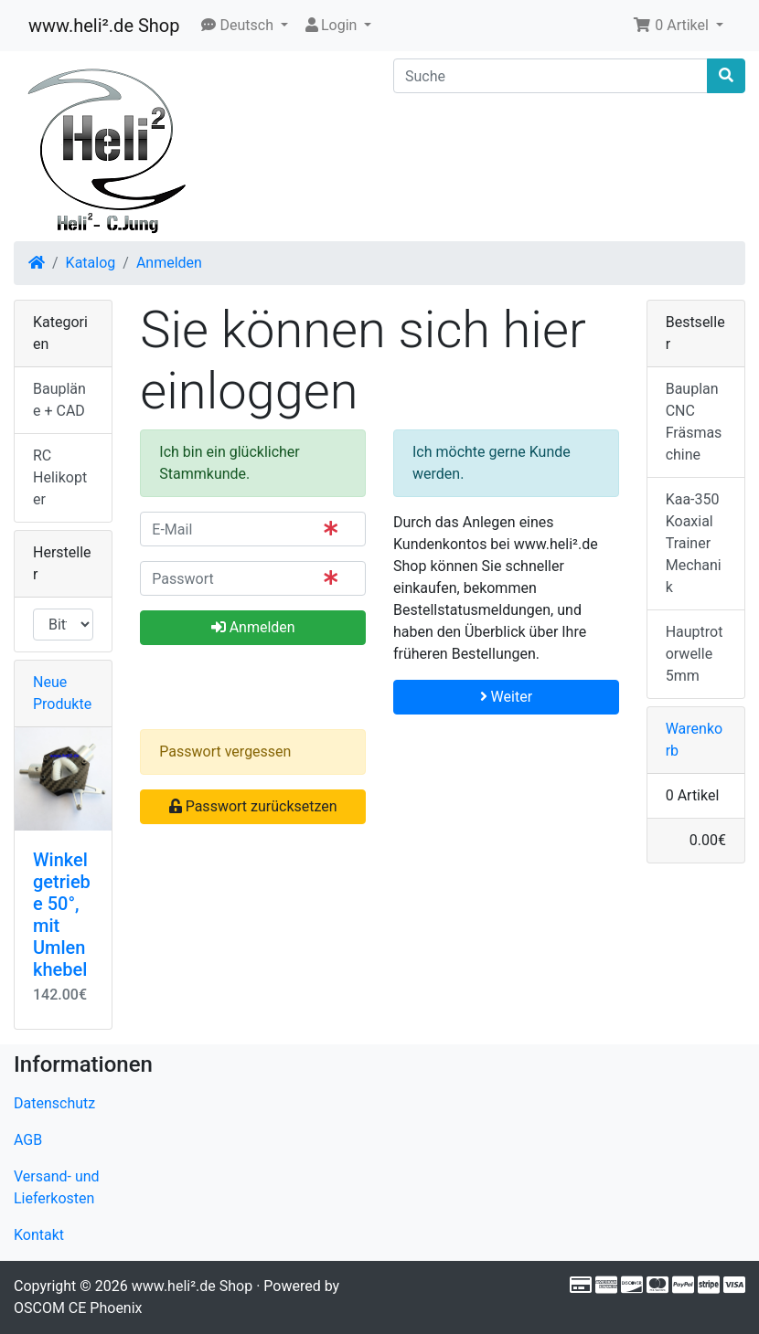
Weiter (506, 696)
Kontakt (39, 1235)
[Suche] (550, 75)
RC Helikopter (60, 477)
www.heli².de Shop (103, 26)
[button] (244, 25)
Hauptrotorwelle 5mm (694, 653)
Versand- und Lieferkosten (57, 1187)
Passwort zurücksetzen (253, 806)
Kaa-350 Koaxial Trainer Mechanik (694, 543)
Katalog (91, 262)
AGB (28, 1140)
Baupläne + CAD (59, 399)
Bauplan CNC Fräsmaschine (694, 421)
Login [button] (331, 25)
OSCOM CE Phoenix (78, 1308)
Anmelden (169, 262)
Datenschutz (54, 1103)
